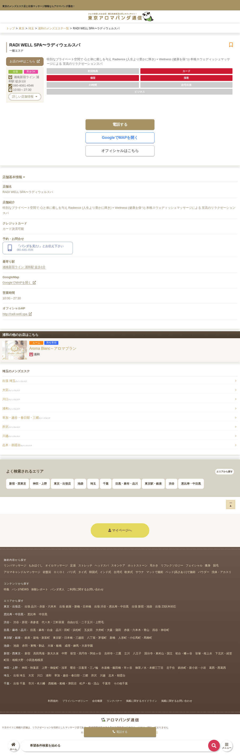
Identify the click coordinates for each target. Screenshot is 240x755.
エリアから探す (224, 471)
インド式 (105, 572)
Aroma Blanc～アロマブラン (52, 348)
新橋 (112, 637)
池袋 (80, 483)
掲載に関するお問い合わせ (176, 700)
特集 (6, 589)
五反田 (88, 630)
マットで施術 (154, 572)
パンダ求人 (57, 589)
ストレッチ (85, 565)
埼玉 (93, 483)
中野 (64, 653)
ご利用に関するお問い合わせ (85, 589)
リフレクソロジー (172, 565)
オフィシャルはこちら (120, 151)
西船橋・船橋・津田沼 (62, 683)
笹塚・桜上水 (203, 653)
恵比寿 (31, 614)
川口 (11, 399)
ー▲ (230, 504)
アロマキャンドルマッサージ (22, 572)
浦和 (11, 408)
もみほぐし (36, 565)
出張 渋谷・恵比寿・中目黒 (111, 606)
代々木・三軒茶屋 (53, 622)
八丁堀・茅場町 (97, 637)
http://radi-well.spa (17, 314)
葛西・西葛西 (217, 667)
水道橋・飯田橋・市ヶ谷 (116, 667)
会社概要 (97, 700)
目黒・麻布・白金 (41, 630)
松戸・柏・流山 (89, 683)
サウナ (139, 572)
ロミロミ (59, 572)
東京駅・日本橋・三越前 (68, 637)
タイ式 (82, 572)
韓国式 (93, 572)
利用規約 (53, 700)
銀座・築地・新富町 (37, 637)
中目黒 (43, 614)
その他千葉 (121, 683)
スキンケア (118, 565)
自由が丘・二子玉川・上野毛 (85, 622)
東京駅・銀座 (153, 483)
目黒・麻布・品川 (126, 483)
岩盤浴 (47, 572)
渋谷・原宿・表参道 (26, 622)
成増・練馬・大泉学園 (79, 645)
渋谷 (171, 483)
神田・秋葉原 (30, 667)
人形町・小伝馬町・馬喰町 (135, 637)
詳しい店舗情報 (24, 96)
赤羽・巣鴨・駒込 (33, 645)
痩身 (207, 565)
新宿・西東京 (17, 483)
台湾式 (118, 572)
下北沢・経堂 (223, 653)
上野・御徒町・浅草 (54, 667)
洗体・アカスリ (221, 572)
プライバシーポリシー (75, 700)
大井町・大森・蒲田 (108, 630)
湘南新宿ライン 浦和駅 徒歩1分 (24, 267)
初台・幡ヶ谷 (183, 653)
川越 (11, 436)
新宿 (27, 653)
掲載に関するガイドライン (141, 700)
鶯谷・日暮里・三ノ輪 (84, 667)
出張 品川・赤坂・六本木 (40, 606)
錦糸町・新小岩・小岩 (192, 667)
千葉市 (106, 683)
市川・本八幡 (36, 683)
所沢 (11, 427)
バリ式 (71, 572)
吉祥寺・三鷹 (112, 653)
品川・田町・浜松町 (68, 630)
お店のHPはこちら (25, 61)
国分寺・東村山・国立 (158, 653)
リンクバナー (114, 700)
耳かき (154, 565)
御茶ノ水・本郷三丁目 (149, 667)
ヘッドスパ (102, 565)
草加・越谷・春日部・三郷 (26, 417)
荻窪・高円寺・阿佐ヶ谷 (85, 653)
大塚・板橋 (55, 645)
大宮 (11, 390)
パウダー (203, 572)
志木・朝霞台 (17, 445)
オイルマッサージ (56, 565)
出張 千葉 (19, 683)
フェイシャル (194, 565)
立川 (127, 653)
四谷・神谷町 (160, 630)
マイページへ (120, 530)
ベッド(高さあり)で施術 (180, 572)
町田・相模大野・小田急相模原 (23, 660)
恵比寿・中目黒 (191, 483)
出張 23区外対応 (165, 606)
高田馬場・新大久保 (46, 653)
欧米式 (128, 572)
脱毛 (216, 565)
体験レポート (39, 589)
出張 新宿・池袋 (142, 606)
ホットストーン (137, 565)
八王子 (137, 653)
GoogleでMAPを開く (120, 138)
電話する (120, 124)
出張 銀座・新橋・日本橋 (75, 606)
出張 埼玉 (14, 381)
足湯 (73, 565)
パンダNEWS (20, 589)
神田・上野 (40, 483)
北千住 (170, 667)
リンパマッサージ (15, 565)
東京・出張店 (62, 483)
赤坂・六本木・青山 (136, 630)
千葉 (106, 483)
